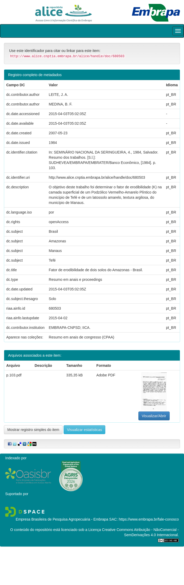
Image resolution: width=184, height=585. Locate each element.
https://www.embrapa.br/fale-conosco (149, 519)
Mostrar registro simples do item (33, 430)
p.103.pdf (13, 375)
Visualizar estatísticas (84, 430)
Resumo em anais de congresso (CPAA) (81, 337)
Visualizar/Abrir (154, 416)
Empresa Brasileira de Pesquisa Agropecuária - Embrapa (62, 519)
